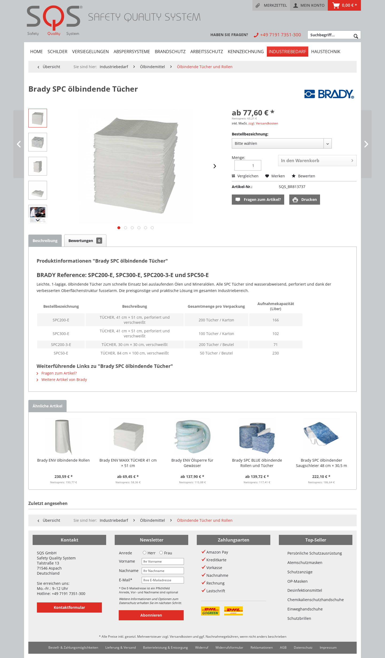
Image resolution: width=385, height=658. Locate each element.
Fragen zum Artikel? (258, 200)
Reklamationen (262, 647)
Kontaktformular (69, 607)
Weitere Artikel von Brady (62, 379)
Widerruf (201, 647)
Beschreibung (45, 240)
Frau (165, 552)
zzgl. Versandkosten (263, 123)
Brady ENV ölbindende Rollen (63, 460)
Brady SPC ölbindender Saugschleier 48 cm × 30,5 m (321, 463)
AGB (283, 647)
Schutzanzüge (300, 571)
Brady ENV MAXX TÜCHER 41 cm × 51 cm (128, 463)
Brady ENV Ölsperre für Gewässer (192, 463)
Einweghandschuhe (305, 609)
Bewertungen (85, 240)
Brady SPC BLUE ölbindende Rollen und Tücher (257, 463)
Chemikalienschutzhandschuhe (315, 599)
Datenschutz (303, 647)
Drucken (304, 200)
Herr (149, 552)
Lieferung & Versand (120, 647)
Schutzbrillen (299, 618)
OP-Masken (297, 581)
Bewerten (303, 175)
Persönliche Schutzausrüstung (314, 553)
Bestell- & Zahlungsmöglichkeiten (73, 647)
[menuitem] (271, 5)
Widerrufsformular (229, 647)
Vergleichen (245, 175)
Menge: (238, 157)
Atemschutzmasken (304, 562)
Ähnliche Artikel (47, 405)
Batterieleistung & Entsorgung (165, 647)
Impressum (328, 647)
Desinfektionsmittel (304, 590)
